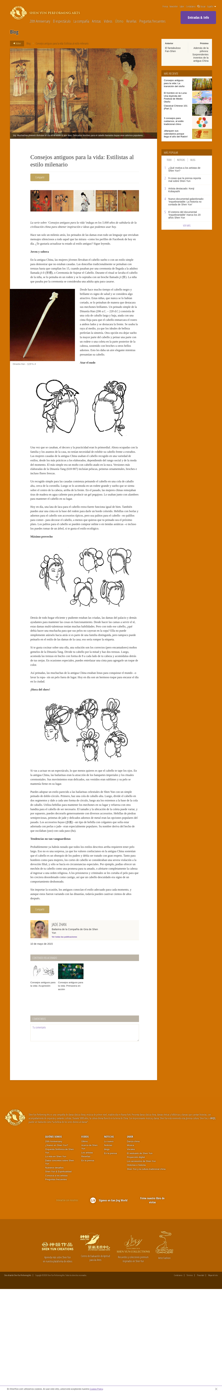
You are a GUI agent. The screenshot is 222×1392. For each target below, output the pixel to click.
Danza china (133, 1244)
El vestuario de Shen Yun (140, 1256)
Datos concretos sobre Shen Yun (59, 1265)
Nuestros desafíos (54, 1270)
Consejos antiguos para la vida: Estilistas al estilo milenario (62, 43)
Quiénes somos (53, 1239)
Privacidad (200, 1378)
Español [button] (211, 6)
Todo (169, 160)
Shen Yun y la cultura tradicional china (146, 1272)
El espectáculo (62, 21)
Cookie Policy (96, 1388)
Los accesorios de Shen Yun (141, 1264)
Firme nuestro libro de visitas (152, 1303)
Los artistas (87, 1255)
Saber (182, 6)
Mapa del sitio (213, 1378)
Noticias (181, 160)
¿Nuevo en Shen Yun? (56, 1248)
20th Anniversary (40, 21)
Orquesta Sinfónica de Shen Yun (59, 1254)
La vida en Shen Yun (55, 1259)
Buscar (201, 6)
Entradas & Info (198, 17)
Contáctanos (191, 6)
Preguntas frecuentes (152, 21)
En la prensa (87, 1263)
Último (119, 21)
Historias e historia (136, 1268)
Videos (108, 21)
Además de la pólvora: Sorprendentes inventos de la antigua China (200, 54)
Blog (28, 43)
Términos (190, 1378)
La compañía (81, 21)
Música (130, 1248)
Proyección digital (136, 1260)
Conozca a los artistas (56, 1278)
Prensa (165, 6)
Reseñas (131, 21)
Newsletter (174, 6)
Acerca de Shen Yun (89, 1250)
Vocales (131, 1252)
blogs (107, 1252)
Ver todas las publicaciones (64, 1040)
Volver (16, 43)
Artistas (96, 21)
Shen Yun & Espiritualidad (58, 1274)
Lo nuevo (109, 1244)
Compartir (39, 177)
